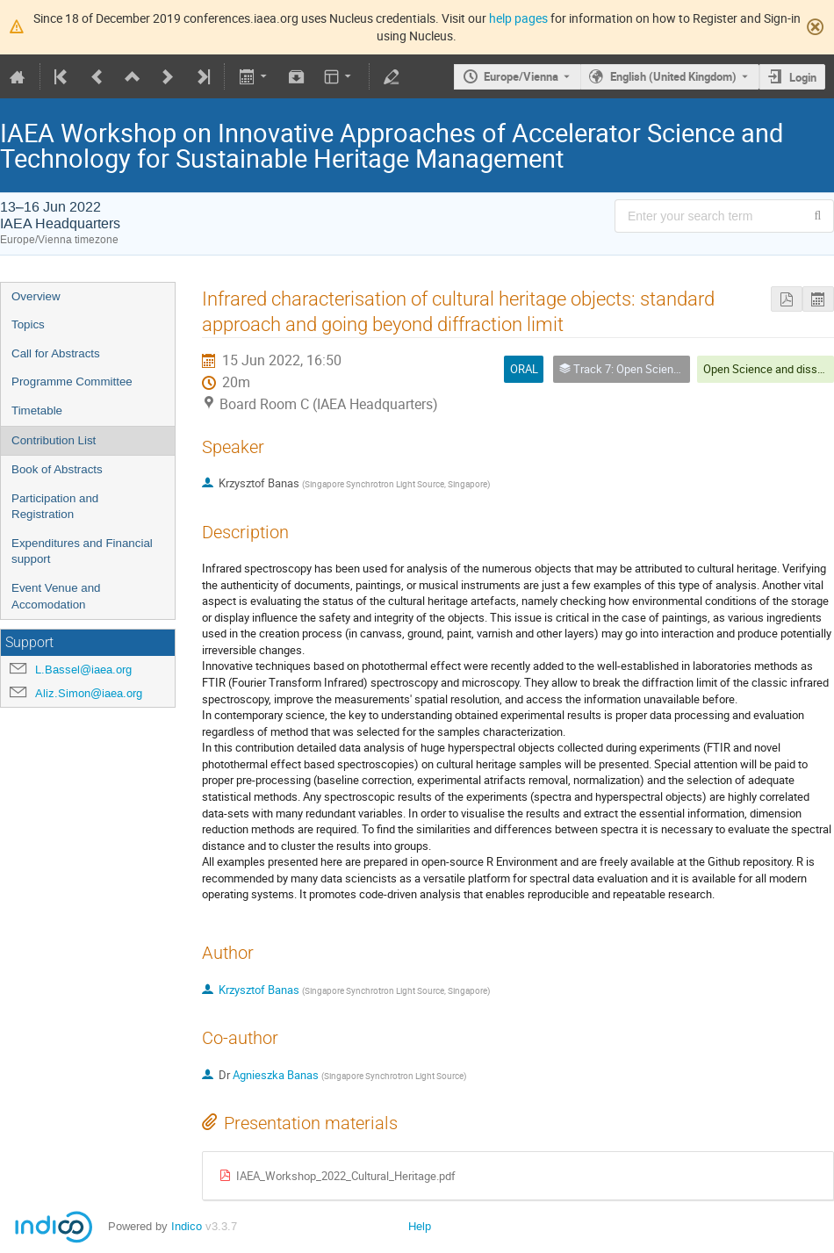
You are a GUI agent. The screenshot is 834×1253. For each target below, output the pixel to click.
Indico (186, 1226)
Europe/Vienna (521, 76)
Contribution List (53, 440)
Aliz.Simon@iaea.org (88, 693)
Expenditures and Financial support (82, 551)
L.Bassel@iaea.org (83, 669)
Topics (28, 324)
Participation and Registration (54, 507)
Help (419, 1226)
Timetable (36, 410)
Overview (36, 296)
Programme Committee (72, 381)
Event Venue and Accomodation (56, 596)
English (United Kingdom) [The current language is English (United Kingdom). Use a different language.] (673, 76)
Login (802, 77)
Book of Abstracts (57, 469)
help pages (518, 18)
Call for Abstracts (55, 353)
